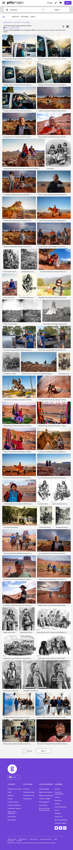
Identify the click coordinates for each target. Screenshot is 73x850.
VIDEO (33, 16)
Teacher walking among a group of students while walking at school (25, 717)
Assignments (27, 798)
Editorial (10, 795)
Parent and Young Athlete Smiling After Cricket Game (55, 350)
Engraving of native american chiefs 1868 (51, 658)
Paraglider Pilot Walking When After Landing (52, 297)
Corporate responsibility (59, 793)
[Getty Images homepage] (15, 3)
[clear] (43, 9)
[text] (26, 9)
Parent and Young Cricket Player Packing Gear (18, 350)
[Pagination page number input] (25, 751)
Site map (19, 840)
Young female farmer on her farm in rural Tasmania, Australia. (22, 59)
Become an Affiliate (61, 820)
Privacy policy (34, 839)
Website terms (12, 839)
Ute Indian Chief (64, 373)
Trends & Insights (44, 798)
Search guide (43, 805)
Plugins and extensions (46, 795)
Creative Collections (14, 805)
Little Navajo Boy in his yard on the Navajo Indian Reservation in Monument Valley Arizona (32, 504)
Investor (57, 803)
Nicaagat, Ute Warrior (30, 690)
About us (58, 789)
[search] (8, 9)
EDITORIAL (25, 16)
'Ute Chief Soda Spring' (10, 527)
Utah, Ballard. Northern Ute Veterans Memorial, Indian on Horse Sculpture (27, 399)
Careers (57, 797)
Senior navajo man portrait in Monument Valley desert (55, 194)
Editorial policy (23, 839)
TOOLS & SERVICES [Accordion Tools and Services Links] (46, 784)
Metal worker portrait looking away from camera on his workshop (24, 744)
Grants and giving (60, 807)
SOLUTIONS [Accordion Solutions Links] (27, 784)
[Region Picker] (14, 777)
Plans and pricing (28, 792)
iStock (57, 810)
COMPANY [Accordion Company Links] (58, 784)
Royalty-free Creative (15, 789)
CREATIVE (15, 16)
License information (46, 839)
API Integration (44, 802)
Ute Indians (50, 168)
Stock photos (12, 816)
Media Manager (44, 789)
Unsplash (58, 813)
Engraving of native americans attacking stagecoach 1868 (22, 658)
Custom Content (13, 802)
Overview (26, 789)
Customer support (61, 823)
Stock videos (12, 820)
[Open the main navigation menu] (3, 3)
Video (10, 792)
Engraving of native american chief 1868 (16, 632)
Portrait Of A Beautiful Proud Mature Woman (52, 744)
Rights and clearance (45, 792)
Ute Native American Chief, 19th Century (52, 527)
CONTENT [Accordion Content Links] (11, 784)
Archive (10, 798)
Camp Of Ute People (10, 324)
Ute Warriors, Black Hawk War (13, 373)
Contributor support (14, 808)
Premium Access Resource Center (44, 809)
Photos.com (58, 816)
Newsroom (58, 800)
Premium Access (28, 795)
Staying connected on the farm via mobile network (54, 59)
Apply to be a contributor (12, 812)
